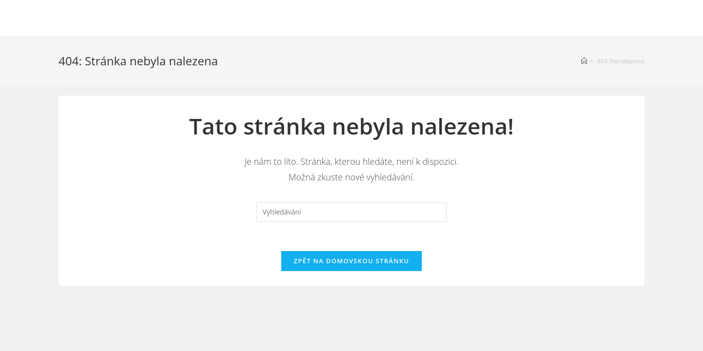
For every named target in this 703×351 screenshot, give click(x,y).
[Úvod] (584, 61)
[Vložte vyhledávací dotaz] (351, 212)
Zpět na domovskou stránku (351, 260)
